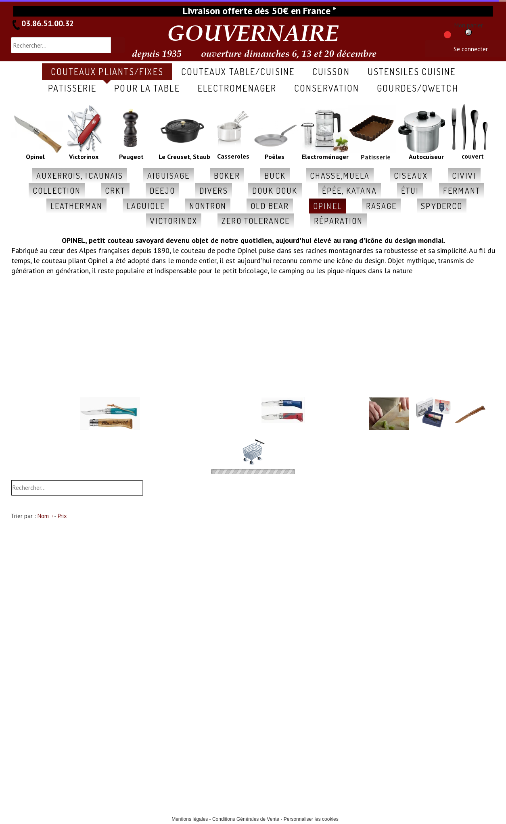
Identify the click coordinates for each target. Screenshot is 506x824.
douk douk (275, 190)
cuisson (331, 71)
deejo (163, 190)
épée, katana (349, 190)
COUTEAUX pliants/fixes (107, 71)
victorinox (173, 220)
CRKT (115, 190)
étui (410, 190)
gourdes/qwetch (417, 88)
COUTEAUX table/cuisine (238, 71)
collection (57, 190)
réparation (338, 220)
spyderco (441, 206)
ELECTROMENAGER (237, 88)
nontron (208, 206)
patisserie (72, 88)
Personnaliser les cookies (311, 819)
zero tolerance (256, 220)
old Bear (270, 206)
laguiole (146, 206)
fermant (461, 190)
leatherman (76, 206)
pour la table (147, 88)
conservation (326, 88)
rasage (381, 206)
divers (213, 190)
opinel (327, 206)
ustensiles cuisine (412, 71)
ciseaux (411, 175)
